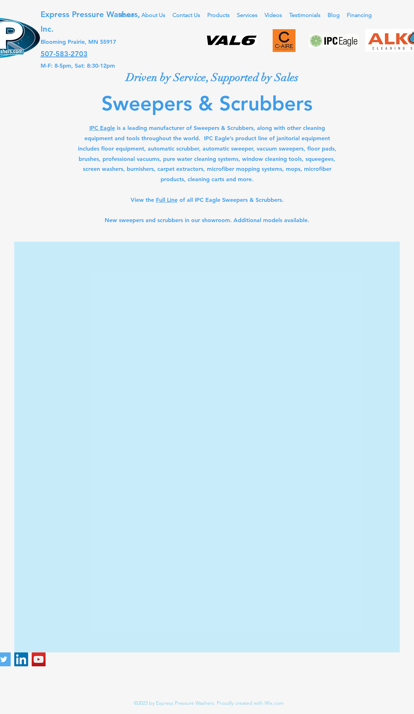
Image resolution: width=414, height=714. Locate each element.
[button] (218, 15)
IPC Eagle (102, 128)
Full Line (167, 199)
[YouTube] (39, 659)
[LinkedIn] (21, 659)
